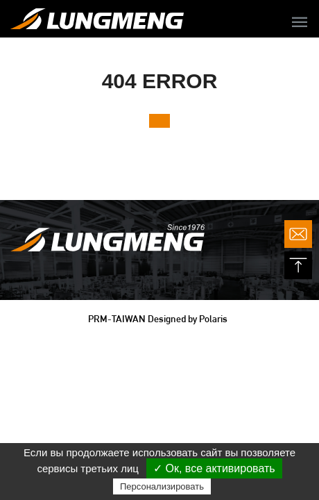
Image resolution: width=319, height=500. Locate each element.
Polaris (213, 318)
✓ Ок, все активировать (214, 468)
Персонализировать (162, 486)
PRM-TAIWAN (117, 318)
